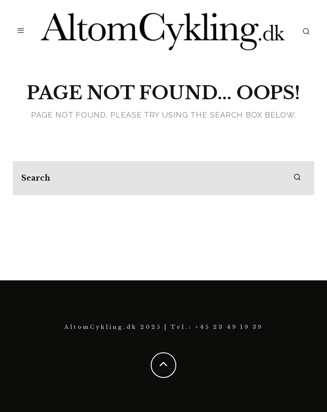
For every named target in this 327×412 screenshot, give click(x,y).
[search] (297, 178)
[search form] (163, 178)
